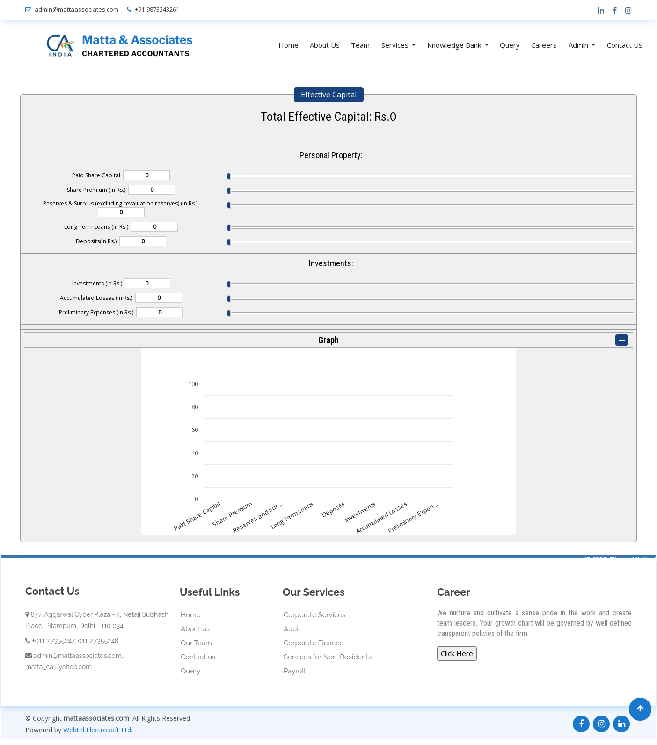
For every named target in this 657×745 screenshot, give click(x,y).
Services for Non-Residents (328, 657)
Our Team (196, 643)
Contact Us (624, 45)
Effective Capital (329, 94)
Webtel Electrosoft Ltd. (97, 729)
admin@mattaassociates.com (76, 9)
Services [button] (395, 45)
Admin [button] (579, 45)
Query (510, 45)
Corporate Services (314, 615)
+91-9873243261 (157, 9)
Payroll (295, 671)
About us (195, 629)
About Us (325, 45)
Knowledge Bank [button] (455, 45)
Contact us (198, 657)
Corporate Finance (313, 643)
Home (288, 45)
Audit (292, 629)
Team (360, 45)
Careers (544, 45)
